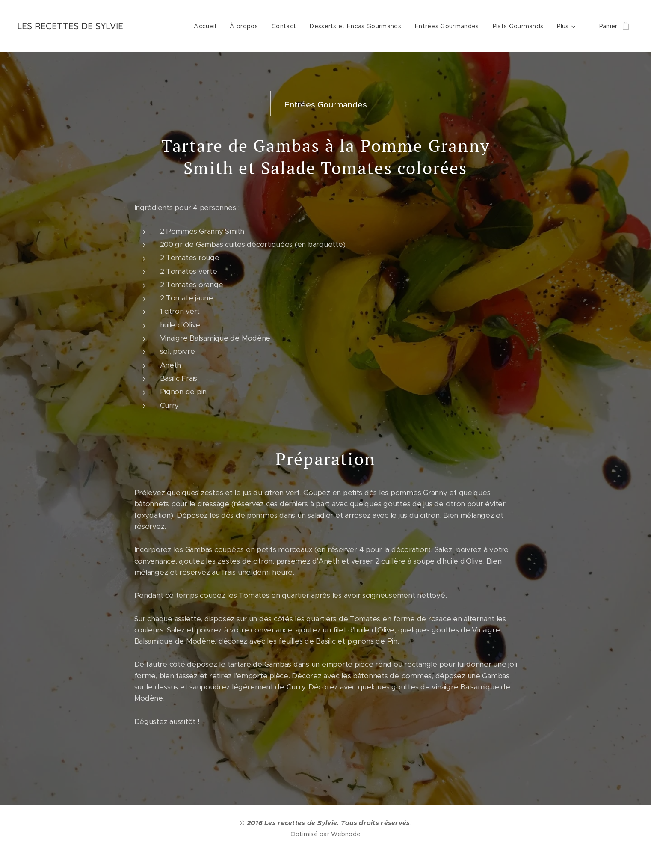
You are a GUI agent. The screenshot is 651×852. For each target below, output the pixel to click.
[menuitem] (207, 26)
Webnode (346, 834)
